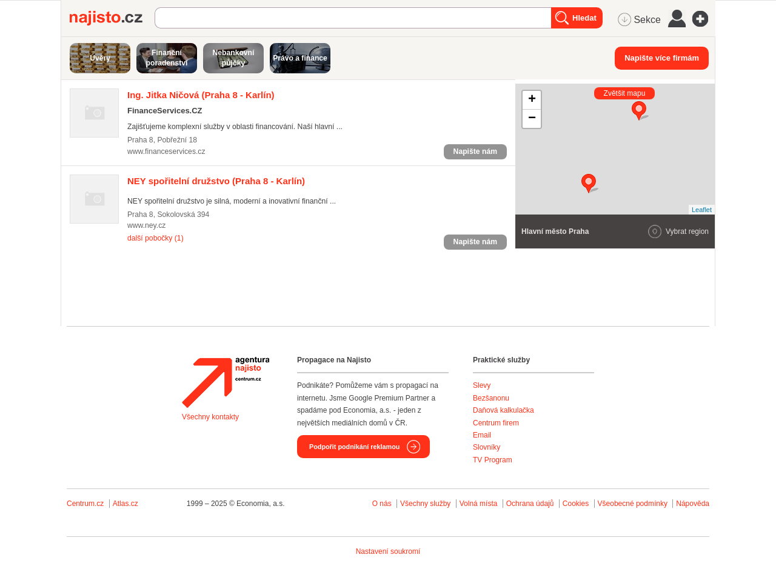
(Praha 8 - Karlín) (201, 95)
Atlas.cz (125, 503)
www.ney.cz (146, 225)
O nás (382, 503)
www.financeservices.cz (166, 151)
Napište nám (475, 151)
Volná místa (479, 503)
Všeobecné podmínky (632, 503)
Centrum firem (496, 423)
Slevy (481, 385)
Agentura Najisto (225, 382)
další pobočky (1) (155, 238)
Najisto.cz (112, 18)
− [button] (532, 119)
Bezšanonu (491, 398)
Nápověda (692, 503)
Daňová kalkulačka (503, 410)
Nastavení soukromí (388, 551)
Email (482, 435)
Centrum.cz (85, 503)
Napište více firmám (661, 57)
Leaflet (702, 209)
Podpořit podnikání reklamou (354, 446)
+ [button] (532, 100)
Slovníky (486, 447)
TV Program (492, 460)
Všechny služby (426, 503)
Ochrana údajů (530, 503)
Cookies (576, 503)
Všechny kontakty (210, 417)
